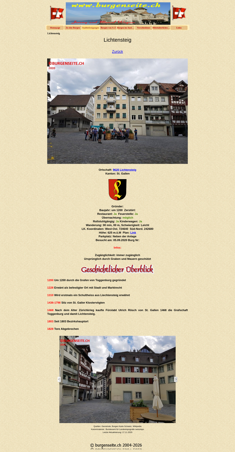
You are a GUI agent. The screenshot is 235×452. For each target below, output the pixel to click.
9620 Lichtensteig (124, 169)
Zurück (117, 51)
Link (133, 232)
